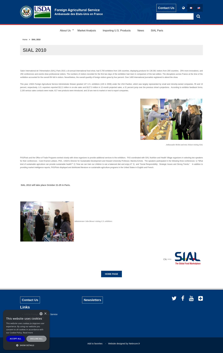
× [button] (45, 313)
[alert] (26, 330)
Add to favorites (94, 343)
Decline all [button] (36, 338)
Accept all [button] (15, 338)
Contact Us (166, 8)
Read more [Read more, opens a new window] (28, 332)
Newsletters (92, 300)
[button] (26, 345)
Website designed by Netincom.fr (124, 343)
